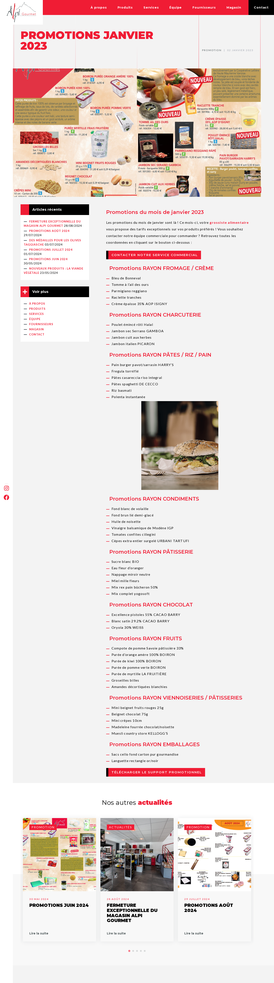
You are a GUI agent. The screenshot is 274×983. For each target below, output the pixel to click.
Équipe (175, 7)
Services (151, 7)
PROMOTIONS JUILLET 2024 (51, 249)
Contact (261, 7)
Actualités (120, 827)
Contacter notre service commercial (155, 255)
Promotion (212, 50)
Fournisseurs (204, 7)
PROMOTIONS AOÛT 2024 (49, 231)
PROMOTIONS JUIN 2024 (48, 259)
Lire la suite (38, 933)
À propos (99, 7)
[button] (129, 951)
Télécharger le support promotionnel (157, 772)
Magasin (233, 7)
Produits (125, 7)
